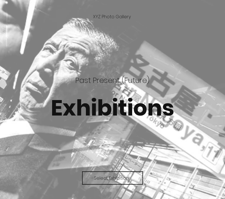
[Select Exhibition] (112, 178)
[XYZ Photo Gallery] (112, 16)
